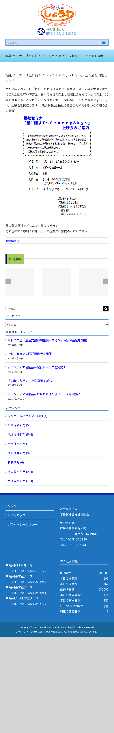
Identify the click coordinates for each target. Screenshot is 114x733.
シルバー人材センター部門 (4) (27, 416)
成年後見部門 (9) (19, 453)
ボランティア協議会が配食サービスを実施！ (37, 367)
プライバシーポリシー (22, 524)
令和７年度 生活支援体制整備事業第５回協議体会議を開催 (47, 340)
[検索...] (54, 308)
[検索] (106, 308)
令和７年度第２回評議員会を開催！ (31, 353)
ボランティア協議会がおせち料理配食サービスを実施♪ (44, 394)
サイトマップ (16, 515)
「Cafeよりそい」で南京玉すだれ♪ (31, 380)
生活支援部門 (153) (20, 481)
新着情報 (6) (16, 462)
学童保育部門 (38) (19, 443)
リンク (12, 506)
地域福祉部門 (12, 240)
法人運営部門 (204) (20, 471)
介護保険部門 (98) (19, 425)
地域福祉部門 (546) (20, 434)
